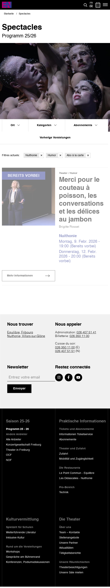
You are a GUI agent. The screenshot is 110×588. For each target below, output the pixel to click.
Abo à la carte (78, 155)
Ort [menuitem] (15, 125)
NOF (9, 461)
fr (91, 3)
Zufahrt (63, 454)
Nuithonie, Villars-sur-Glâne (26, 337)
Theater (63, 173)
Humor (55, 155)
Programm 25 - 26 (17, 430)
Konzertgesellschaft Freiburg (23, 446)
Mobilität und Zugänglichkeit (76, 460)
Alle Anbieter (13, 440)
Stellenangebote (69, 538)
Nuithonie (35, 155)
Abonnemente (67, 440)
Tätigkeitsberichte (70, 554)
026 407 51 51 (65, 352)
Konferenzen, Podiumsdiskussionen (28, 563)
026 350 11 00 (79, 337)
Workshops (13, 553)
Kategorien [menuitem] (46, 125)
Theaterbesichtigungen (73, 568)
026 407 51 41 (86, 333)
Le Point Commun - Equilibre (76, 474)
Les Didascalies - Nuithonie (75, 479)
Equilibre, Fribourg (20, 333)
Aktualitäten (66, 549)
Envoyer (19, 389)
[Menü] (105, 5)
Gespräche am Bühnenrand (23, 558)
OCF (9, 456)
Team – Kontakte (69, 533)
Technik (63, 493)
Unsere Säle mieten (71, 573)
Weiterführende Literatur (21, 533)
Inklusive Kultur (15, 538)
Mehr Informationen (20, 276)
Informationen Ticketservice (76, 435)
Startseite (9, 14)
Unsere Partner (68, 544)
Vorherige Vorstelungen (55, 137)
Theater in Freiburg (18, 451)
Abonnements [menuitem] (85, 125)
